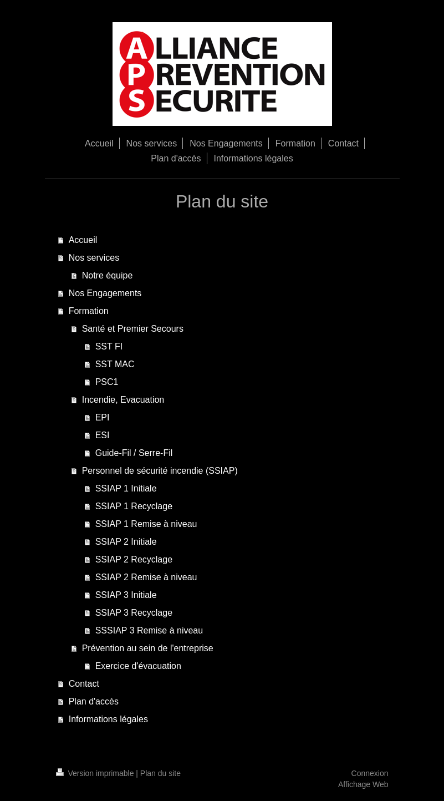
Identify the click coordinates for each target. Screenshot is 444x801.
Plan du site (160, 773)
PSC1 (107, 382)
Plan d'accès (94, 701)
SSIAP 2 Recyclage (133, 559)
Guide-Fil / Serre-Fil (134, 453)
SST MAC (115, 364)
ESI (102, 435)
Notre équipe (107, 275)
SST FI (109, 346)
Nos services (94, 257)
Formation (89, 311)
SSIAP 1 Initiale (126, 488)
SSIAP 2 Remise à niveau (146, 577)
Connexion (370, 773)
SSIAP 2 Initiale (126, 541)
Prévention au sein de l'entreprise (147, 648)
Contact (84, 683)
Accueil (83, 240)
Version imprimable (96, 773)
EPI (102, 417)
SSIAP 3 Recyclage (133, 612)
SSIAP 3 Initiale (126, 595)
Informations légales (108, 719)
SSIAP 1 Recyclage (133, 506)
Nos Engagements (105, 293)
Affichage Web (363, 784)
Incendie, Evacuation (123, 399)
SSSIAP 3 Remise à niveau (149, 630)
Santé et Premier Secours (132, 328)
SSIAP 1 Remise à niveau (146, 524)
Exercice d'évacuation (138, 666)
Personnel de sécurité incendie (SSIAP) (160, 470)
